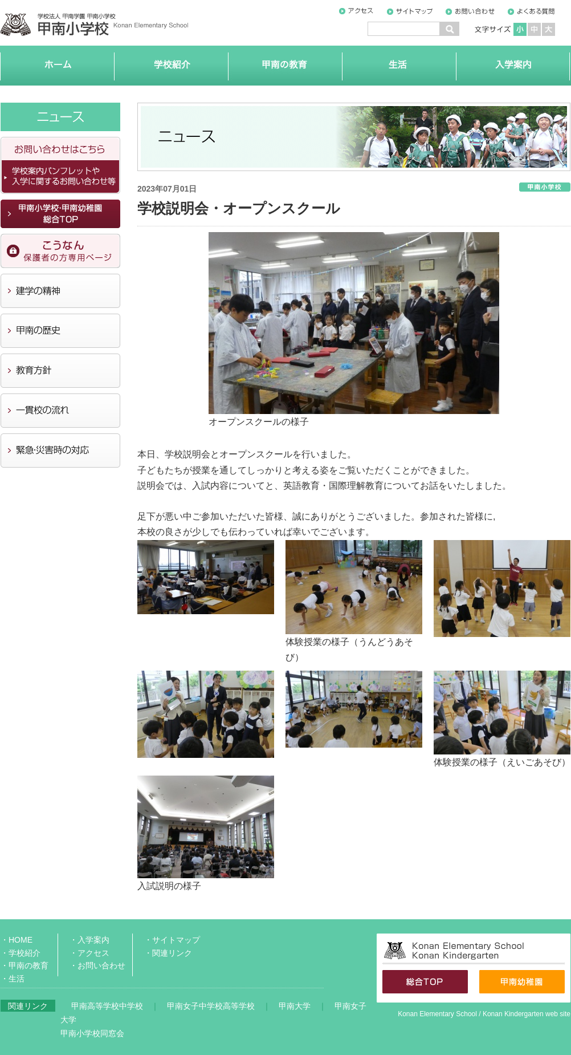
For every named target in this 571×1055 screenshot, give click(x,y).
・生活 (13, 978)
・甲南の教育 (24, 965)
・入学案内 (89, 939)
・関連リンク (168, 952)
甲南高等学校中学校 (107, 1006)
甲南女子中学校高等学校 (211, 1006)
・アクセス (89, 952)
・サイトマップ (172, 939)
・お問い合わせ (97, 965)
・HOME (16, 939)
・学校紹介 (20, 952)
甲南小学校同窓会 (92, 1033)
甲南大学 (295, 1006)
